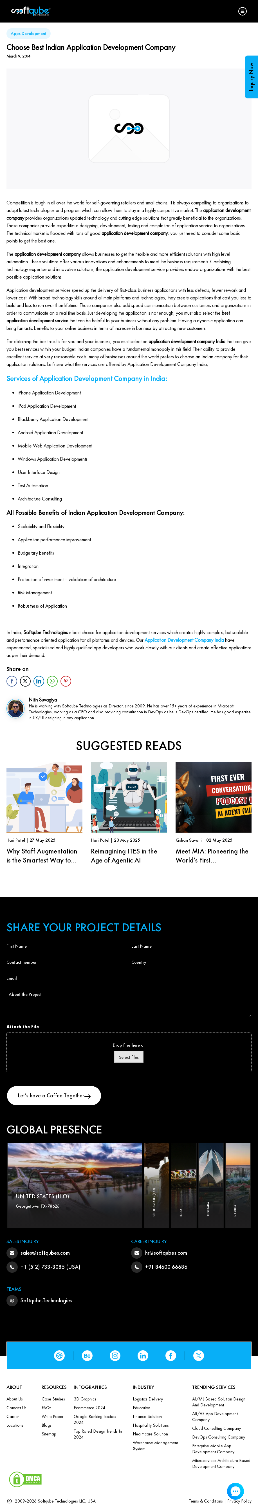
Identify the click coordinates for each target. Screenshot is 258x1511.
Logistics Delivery (148, 1399)
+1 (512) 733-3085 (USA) (50, 1267)
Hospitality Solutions (151, 1426)
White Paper (52, 1417)
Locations (14, 1426)
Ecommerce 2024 (89, 1408)
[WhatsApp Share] (52, 681)
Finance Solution (147, 1417)
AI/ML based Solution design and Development (218, 1402)
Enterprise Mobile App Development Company (213, 1449)
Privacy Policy (239, 1502)
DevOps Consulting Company (218, 1438)
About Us (14, 1399)
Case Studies (53, 1399)
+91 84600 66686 (166, 1267)
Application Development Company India (184, 640)
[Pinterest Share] (65, 681)
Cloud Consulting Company (216, 1429)
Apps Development (28, 33)
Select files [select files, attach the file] (129, 1057)
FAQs (46, 1408)
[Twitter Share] (25, 681)
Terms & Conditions (206, 1502)
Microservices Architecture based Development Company (221, 1464)
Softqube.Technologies (46, 1301)
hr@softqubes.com (166, 1253)
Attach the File (22, 1027)
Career (12, 1417)
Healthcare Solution (150, 1434)
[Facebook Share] (11, 681)
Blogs (46, 1426)
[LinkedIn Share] (38, 681)
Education (141, 1408)
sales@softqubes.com (45, 1253)
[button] (242, 11)
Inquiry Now (251, 77)
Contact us (16, 1408)
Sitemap (49, 1434)
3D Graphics (85, 1399)
